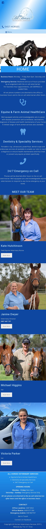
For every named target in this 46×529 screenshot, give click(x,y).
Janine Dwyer (9, 314)
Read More (6, 255)
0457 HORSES (11, 26)
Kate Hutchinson (11, 245)
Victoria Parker (10, 453)
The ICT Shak (27, 527)
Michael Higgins (11, 385)
